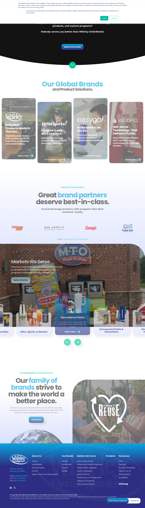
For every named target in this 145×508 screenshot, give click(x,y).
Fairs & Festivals (83, 474)
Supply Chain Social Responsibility (45, 474)
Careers (35, 471)
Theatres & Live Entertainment (89, 478)
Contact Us (58, 495)
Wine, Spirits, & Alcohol (86, 484)
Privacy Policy (68, 495)
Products (110, 456)
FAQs (121, 461)
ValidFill (65, 471)
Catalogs (122, 464)
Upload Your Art (125, 471)
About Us (36, 456)
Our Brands (67, 456)
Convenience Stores (85, 461)
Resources (124, 456)
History (34, 461)
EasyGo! (65, 468)
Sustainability (37, 464)
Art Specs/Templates (127, 468)
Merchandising (124, 474)
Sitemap (123, 484)
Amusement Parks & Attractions (89, 464)
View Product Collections (118, 501)
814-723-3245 (19, 481)
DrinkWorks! (66, 464)
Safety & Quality (38, 468)
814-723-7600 (20, 478)
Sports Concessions (84, 471)
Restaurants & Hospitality (87, 468)
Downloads (123, 478)
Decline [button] (114, 18)
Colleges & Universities (86, 481)
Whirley (65, 461)
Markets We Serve (86, 456)
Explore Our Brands (72, 47)
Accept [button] (104, 18)
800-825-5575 (22, 476)
